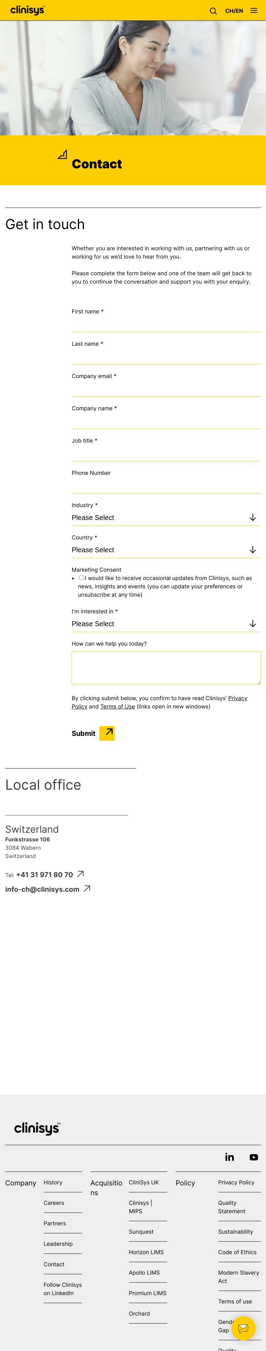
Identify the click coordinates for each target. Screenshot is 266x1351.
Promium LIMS (147, 1293)
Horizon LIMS (146, 1252)
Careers (54, 1202)
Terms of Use (117, 706)
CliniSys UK (144, 1182)
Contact (54, 1264)
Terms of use (235, 1301)
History (53, 1182)
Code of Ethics (237, 1252)
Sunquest (141, 1231)
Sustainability (235, 1231)
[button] (215, 10)
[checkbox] (166, 586)
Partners (55, 1223)
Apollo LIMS (144, 1272)
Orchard (139, 1313)
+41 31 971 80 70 (49, 875)
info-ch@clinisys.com (47, 889)
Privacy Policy (236, 1182)
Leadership (58, 1243)
